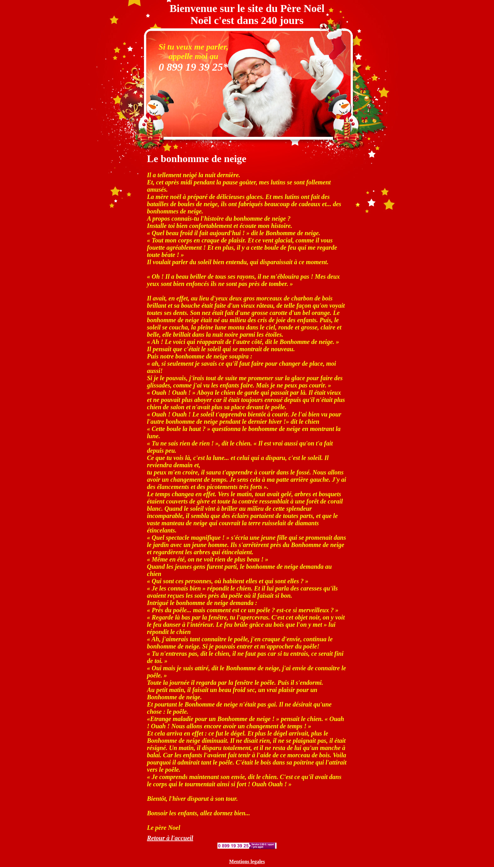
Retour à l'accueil (170, 838)
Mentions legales (247, 861)
